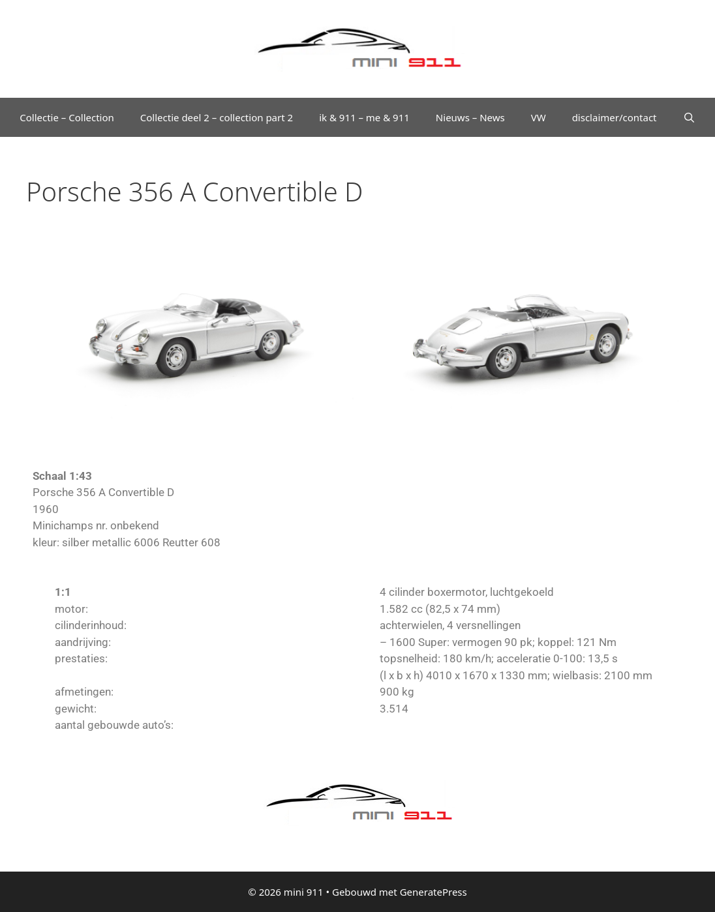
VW (538, 117)
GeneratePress (433, 891)
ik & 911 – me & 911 (364, 117)
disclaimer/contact (614, 117)
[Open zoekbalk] (689, 117)
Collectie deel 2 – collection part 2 (216, 117)
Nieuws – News (470, 117)
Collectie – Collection (67, 117)
